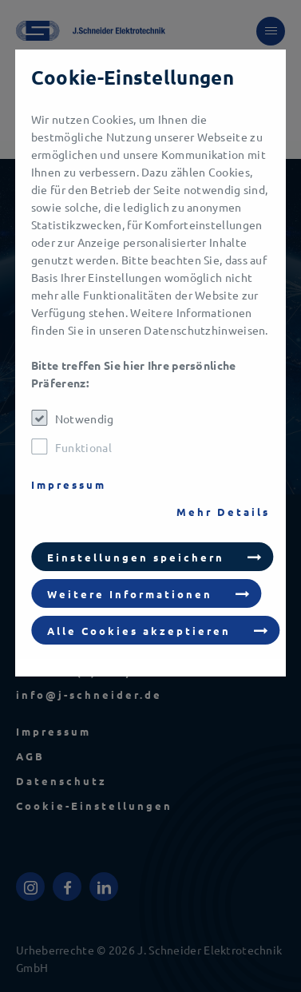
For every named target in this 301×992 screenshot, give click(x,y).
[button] (152, 556)
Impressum (68, 484)
